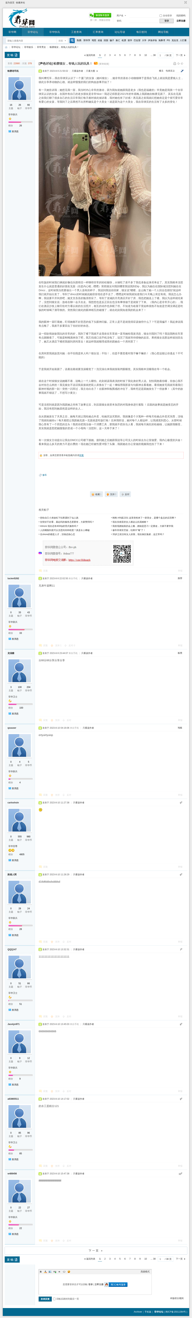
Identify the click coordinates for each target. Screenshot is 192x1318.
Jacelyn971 (14, 1024)
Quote (59, 1272)
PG (168, 40)
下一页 (179, 55)
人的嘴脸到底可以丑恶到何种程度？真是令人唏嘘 (65, 530)
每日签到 (141, 31)
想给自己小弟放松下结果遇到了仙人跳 (59, 517)
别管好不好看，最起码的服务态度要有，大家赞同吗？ (67, 522)
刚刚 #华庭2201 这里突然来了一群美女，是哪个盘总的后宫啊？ (144, 517)
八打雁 (183, 40)
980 (28, 836)
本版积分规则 (177, 1298)
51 (20, 983)
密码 (119, 21)
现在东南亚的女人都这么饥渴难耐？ (130, 522)
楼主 (161, 70)
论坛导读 (120, 31)
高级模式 (145, 1271)
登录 (90, 1284)
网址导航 (163, 31)
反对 (72, 645)
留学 (130, 40)
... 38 (153, 55)
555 (20, 836)
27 (28, 1207)
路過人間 (12, 874)
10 (145, 55)
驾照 (94, 40)
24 (28, 908)
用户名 (120, 15)
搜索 (60, 40)
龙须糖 (11, 653)
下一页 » (96, 1250)
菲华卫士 (12, 696)
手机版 (148, 1311)
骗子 (112, 40)
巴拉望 (137, 40)
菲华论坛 (33, 31)
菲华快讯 (54, 31)
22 (20, 1207)
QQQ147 (12, 949)
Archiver (138, 1311)
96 (28, 1133)
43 (28, 612)
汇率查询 (98, 31)
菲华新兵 (12, 114)
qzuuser (12, 728)
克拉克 (175, 40)
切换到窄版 (185, 2)
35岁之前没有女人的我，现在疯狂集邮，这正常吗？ (138, 534)
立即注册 (180, 21)
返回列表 (90, 55)
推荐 (180, 578)
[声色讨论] (46, 63)
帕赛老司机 (13, 71)
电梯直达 (170, 70)
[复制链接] (104, 64)
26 (20, 105)
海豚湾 (161, 40)
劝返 (100, 40)
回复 (81, 455)
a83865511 (13, 1099)
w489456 (12, 1173)
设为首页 (9, 2)
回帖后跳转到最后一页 (66, 1299)
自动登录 (166, 15)
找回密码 (180, 15)
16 (11, 105)
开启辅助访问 (182, 2)
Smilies (69, 1272)
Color (45, 1272)
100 (20, 687)
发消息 (15, 131)
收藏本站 (20, 2)
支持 (58, 645)
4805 (21, 854)
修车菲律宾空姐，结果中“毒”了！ (129, 530)
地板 (180, 727)
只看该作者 (77, 71)
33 (20, 612)
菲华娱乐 (28, 47)
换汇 (118, 40)
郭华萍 (86, 40)
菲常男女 (41, 47)
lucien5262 (13, 578)
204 (28, 687)
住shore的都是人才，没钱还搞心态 (57, 534)
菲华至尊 (12, 846)
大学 (144, 40)
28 (20, 908)
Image (50, 1272)
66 (28, 105)
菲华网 (12, 31)
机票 (124, 40)
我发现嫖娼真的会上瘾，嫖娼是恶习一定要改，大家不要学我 (142, 526)
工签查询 (76, 31)
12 (28, 1058)
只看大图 (90, 71)
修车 (44, 475)
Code (64, 1272)
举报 (180, 570)
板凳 (180, 653)
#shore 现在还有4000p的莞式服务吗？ (59, 526)
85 (20, 1133)
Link (55, 1272)
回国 (106, 40)
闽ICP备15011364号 (175, 1311)
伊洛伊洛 (152, 40)
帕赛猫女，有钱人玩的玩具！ (64, 47)
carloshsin (13, 802)
